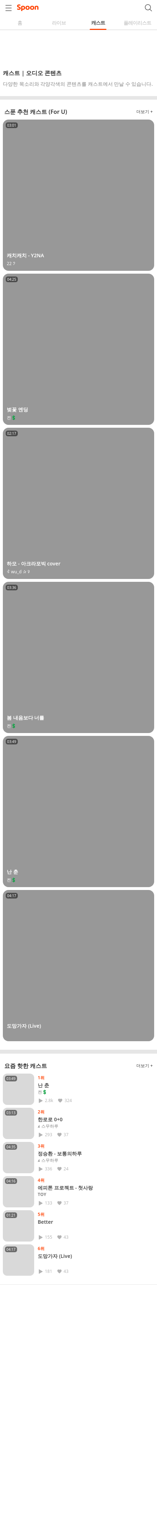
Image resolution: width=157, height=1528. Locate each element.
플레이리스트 (137, 22)
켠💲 (42, 1092)
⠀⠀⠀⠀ (44, 1229)
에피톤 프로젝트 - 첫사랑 (65, 1187)
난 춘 (43, 1085)
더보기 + (144, 112)
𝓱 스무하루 (48, 1126)
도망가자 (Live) (55, 1256)
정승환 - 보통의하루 (60, 1153)
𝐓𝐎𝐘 (42, 1194)
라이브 (59, 22)
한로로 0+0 (50, 1119)
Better (45, 1221)
